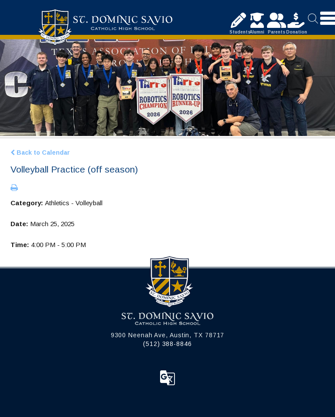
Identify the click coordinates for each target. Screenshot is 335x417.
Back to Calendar (40, 152)
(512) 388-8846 (167, 343)
